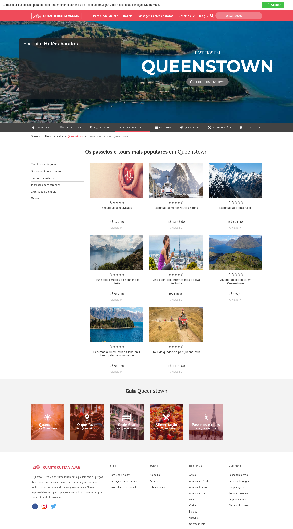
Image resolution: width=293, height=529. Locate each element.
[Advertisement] (57, 269)
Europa (193, 511)
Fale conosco (157, 487)
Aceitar (273, 5)
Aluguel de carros (239, 505)
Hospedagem (236, 487)
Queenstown (75, 136)
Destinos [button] (186, 16)
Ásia (191, 499)
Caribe (193, 505)
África (192, 475)
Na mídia (155, 475)
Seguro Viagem (237, 499)
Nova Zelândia (54, 136)
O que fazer (100, 127)
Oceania (36, 136)
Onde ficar (70, 127)
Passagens (41, 127)
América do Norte (199, 481)
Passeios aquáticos (42, 178)
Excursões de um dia (43, 191)
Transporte (250, 127)
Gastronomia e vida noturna (48, 171)
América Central (198, 487)
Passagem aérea (238, 475)
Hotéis (127, 16)
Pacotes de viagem (239, 481)
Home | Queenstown (207, 81)
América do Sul (198, 493)
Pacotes (163, 127)
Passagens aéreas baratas (155, 16)
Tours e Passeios (238, 493)
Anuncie (154, 481)
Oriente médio (197, 524)
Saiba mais (151, 5)
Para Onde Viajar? (105, 16)
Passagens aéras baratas (124, 481)
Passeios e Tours (132, 127)
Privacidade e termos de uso (126, 487)
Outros (35, 198)
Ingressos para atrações (46, 185)
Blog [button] (203, 16)
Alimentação (219, 127)
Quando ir (189, 127)
